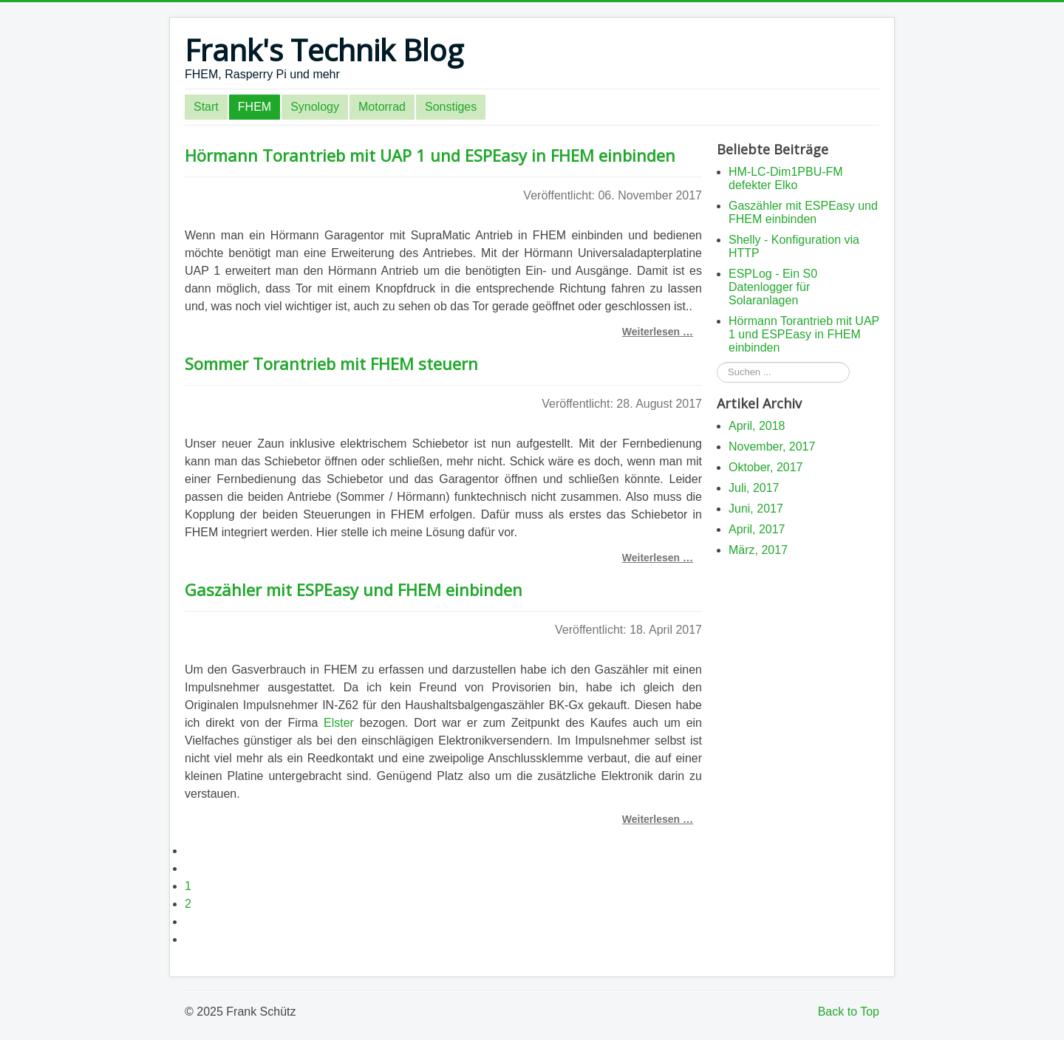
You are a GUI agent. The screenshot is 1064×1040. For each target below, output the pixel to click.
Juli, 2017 (754, 488)
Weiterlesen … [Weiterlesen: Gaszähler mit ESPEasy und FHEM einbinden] (657, 819)
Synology (314, 106)
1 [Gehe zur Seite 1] (188, 886)
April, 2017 (757, 529)
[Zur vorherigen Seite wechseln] (191, 868)
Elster (339, 722)
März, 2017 (758, 550)
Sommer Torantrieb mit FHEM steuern (331, 363)
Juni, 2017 (756, 508)
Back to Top (848, 1011)
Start (206, 106)
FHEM (254, 106)
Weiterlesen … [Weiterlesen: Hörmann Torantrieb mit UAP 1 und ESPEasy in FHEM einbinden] (657, 332)
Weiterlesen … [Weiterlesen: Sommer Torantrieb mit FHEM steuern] (657, 558)
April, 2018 (757, 426)
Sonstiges (451, 106)
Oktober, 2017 (766, 467)
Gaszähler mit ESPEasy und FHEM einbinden (353, 589)
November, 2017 (772, 446)
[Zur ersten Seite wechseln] (191, 850)
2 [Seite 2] (188, 903)
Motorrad (382, 106)
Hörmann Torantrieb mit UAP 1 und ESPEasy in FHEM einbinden (430, 155)
